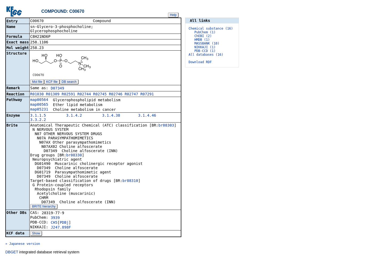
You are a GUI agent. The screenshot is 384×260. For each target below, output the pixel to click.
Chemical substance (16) (211, 28)
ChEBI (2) (203, 36)
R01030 (37, 94)
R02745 (100, 94)
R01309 (52, 94)
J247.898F (61, 228)
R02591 (68, 94)
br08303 (166, 126)
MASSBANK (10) (206, 43)
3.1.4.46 (147, 116)
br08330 (74, 155)
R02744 (84, 94)
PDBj (64, 223)
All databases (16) (206, 54)
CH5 (54, 223)
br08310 (130, 181)
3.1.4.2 (74, 116)
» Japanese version (22, 244)
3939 (55, 218)
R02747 (131, 94)
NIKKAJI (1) (204, 47)
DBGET (11, 252)
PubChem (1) (204, 32)
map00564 (39, 100)
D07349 (57, 89)
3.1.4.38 (111, 116)
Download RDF (200, 62)
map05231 (39, 110)
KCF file (52, 82)
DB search (69, 82)
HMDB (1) (202, 40)
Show (36, 234)
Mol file (37, 82)
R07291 (147, 94)
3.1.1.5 (38, 116)
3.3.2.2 (38, 120)
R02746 (115, 94)
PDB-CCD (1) (204, 51)
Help (173, 15)
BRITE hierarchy (43, 207)
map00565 (39, 105)
